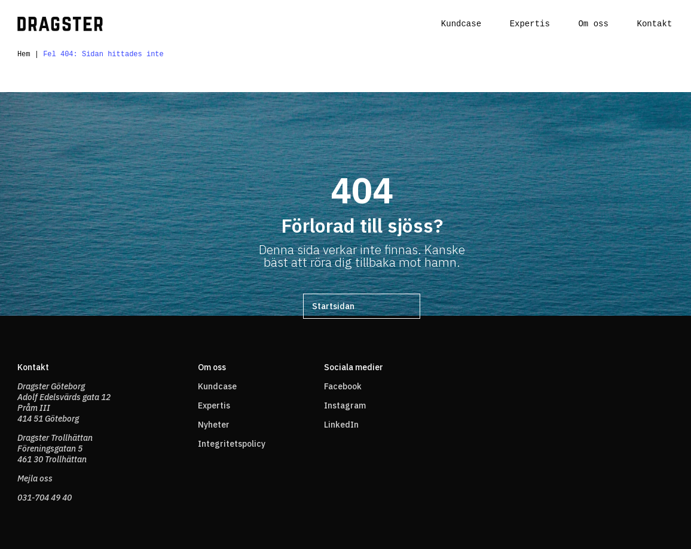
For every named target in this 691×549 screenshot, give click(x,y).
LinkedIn (341, 424)
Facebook (343, 386)
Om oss (593, 24)
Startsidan (333, 308)
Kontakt (654, 24)
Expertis (530, 24)
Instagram (345, 405)
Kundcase (461, 24)
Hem (23, 55)
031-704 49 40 (44, 497)
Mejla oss (35, 478)
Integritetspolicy (231, 443)
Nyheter (214, 424)
